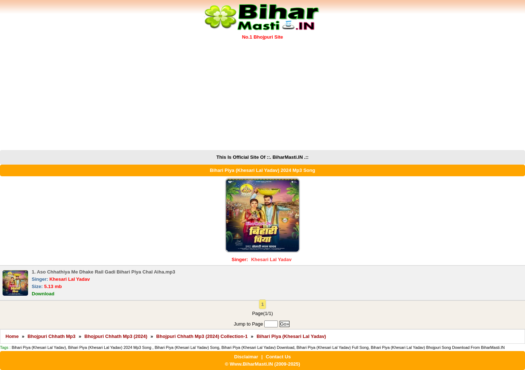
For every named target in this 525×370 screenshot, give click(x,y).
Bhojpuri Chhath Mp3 (51, 336)
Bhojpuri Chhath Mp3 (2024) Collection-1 (202, 336)
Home (12, 336)
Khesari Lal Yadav (271, 259)
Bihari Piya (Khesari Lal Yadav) (291, 336)
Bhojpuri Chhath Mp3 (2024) (116, 336)
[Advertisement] (262, 95)
